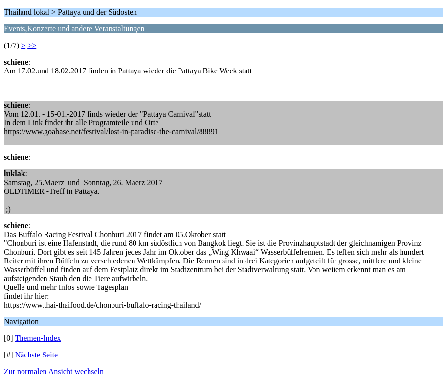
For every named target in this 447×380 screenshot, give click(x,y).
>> (31, 45)
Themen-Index (38, 338)
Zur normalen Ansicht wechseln (54, 371)
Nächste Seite (36, 355)
